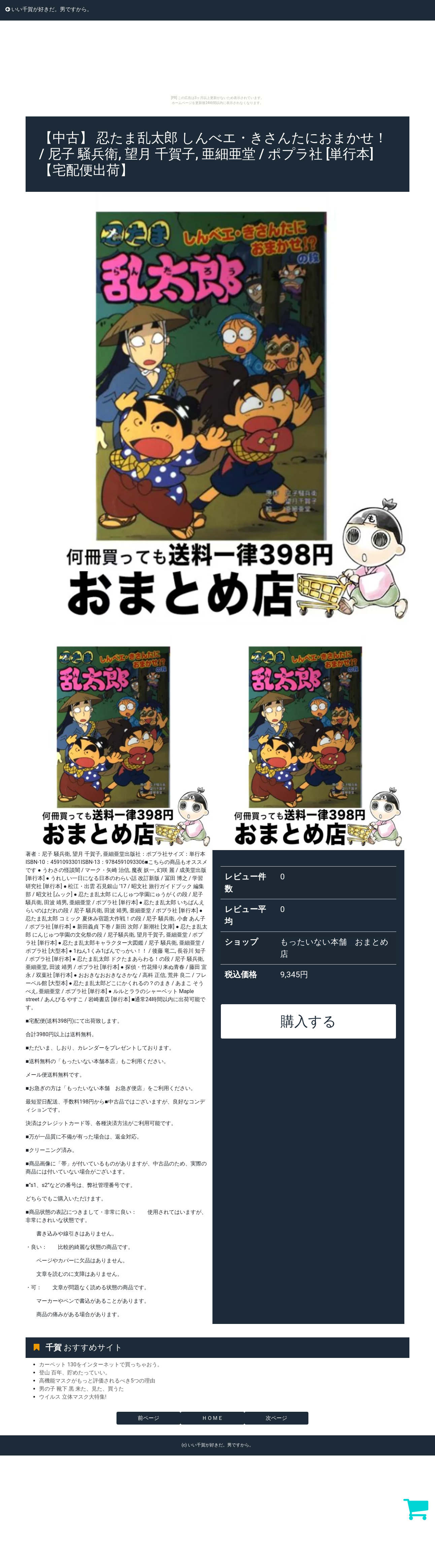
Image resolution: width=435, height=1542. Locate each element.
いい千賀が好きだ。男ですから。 (48, 9)
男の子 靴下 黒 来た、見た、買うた (81, 1389)
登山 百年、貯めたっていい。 (74, 1372)
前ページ (148, 1418)
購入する (308, 1021)
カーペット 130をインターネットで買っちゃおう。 (101, 1364)
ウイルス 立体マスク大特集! (72, 1397)
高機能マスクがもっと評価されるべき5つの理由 (97, 1380)
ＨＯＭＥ (212, 1418)
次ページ (276, 1418)
